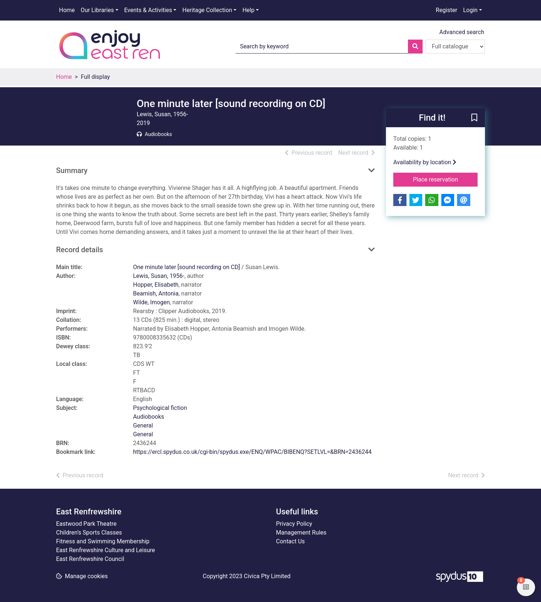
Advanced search (461, 32)
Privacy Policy (294, 523)
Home (67, 10)
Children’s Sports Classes (89, 532)
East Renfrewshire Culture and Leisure (105, 550)
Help (248, 10)
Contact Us (290, 541)
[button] (474, 118)
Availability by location (424, 162)
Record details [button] (79, 249)
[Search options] (455, 47)
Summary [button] (72, 170)
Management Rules (301, 532)
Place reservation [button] (445, 179)
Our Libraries (97, 10)
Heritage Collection (207, 10)
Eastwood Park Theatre (86, 523)
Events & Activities (148, 10)
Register (446, 10)
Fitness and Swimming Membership (103, 541)
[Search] (415, 47)
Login (470, 10)
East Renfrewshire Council (90, 558)
